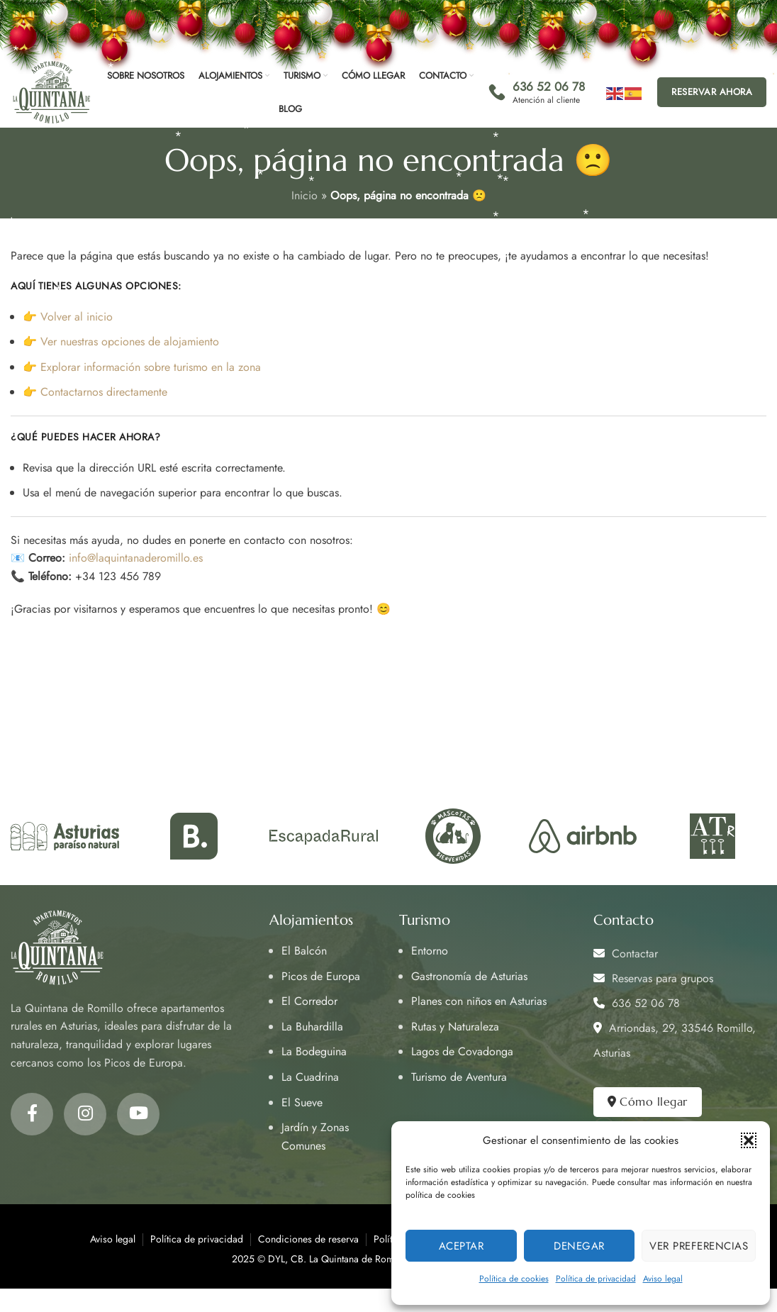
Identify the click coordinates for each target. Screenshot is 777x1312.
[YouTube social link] (138, 1114)
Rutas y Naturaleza (455, 1026)
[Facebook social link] (32, 1114)
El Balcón (304, 951)
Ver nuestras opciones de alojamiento (129, 341)
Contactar (625, 953)
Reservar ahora (711, 92)
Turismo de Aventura (459, 1077)
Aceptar (461, 1246)
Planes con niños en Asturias (479, 1001)
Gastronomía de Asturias (469, 976)
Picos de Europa (320, 976)
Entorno (429, 951)
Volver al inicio (76, 316)
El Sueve (302, 1102)
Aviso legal (663, 1278)
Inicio (304, 195)
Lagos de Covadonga (462, 1051)
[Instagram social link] (85, 1114)
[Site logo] (51, 91)
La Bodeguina (314, 1051)
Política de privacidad (596, 1278)
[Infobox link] (536, 91)
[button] (749, 1140)
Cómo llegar (648, 1101)
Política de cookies (514, 1278)
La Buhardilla (312, 1026)
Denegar (579, 1246)
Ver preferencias (698, 1246)
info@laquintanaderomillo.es (136, 558)
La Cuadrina (310, 1077)
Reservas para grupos (653, 978)
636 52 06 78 (636, 1003)
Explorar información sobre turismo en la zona (150, 367)
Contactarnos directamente (103, 392)
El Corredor (309, 1001)
